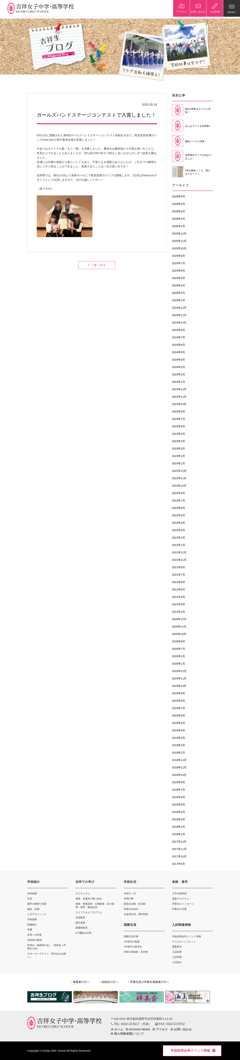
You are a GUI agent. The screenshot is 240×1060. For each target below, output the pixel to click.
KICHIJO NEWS (138, 1029)
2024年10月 (179, 322)
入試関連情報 (181, 924)
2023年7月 (178, 418)
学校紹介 (33, 881)
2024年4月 (178, 359)
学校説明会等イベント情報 (186, 936)
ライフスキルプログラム (89, 912)
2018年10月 (179, 774)
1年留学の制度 (132, 941)
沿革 (29, 898)
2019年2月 (178, 745)
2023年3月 (178, 448)
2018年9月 (178, 782)
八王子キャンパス (37, 914)
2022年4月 (178, 522)
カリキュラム (83, 893)
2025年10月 (179, 248)
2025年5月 (178, 278)
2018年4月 (178, 811)
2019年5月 (178, 722)
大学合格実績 (179, 893)
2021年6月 (178, 582)
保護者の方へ (80, 981)
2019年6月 (178, 715)
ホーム (117, 1029)
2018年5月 (178, 804)
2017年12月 (179, 841)
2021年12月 (179, 552)
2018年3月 (178, 819)
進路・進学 (180, 881)
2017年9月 (178, 863)
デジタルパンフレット (184, 941)
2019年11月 (179, 678)
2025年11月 (179, 241)
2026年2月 (178, 218)
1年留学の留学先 (133, 946)
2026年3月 (178, 211)
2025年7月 (178, 263)
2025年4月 (178, 285)
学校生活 (130, 881)
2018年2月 (178, 826)
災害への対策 (34, 934)
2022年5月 (178, 515)
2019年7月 (178, 708)
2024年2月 (178, 374)
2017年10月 (179, 856)
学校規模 (32, 919)
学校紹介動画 (34, 940)
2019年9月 (178, 693)
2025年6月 (178, 270)
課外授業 (80, 922)
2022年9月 (178, 493)
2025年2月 (178, 292)
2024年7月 (178, 337)
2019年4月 (178, 730)
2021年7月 (178, 574)
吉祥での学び (85, 881)
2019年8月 (178, 700)
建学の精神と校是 (37, 903)
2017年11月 (179, 849)
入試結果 (177, 951)
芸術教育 (80, 917)
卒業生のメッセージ (183, 903)
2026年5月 (178, 196)
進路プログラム (180, 898)
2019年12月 (179, 671)
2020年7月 (178, 648)
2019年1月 (178, 752)
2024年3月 (178, 367)
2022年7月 (178, 500)
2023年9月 (178, 411)
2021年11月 (179, 559)
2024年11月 (179, 315)
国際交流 (130, 924)
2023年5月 (178, 433)
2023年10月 (179, 404)
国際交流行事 (131, 936)
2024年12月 (179, 307)
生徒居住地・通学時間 (136, 914)
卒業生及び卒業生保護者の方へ (148, 981)
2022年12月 (179, 470)
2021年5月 (178, 589)
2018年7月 (178, 789)
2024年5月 (178, 352)
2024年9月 (178, 329)
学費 (29, 929)
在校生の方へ (109, 981)
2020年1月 (178, 663)
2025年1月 (178, 300)
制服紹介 (32, 924)
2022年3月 (178, 530)
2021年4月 (178, 596)
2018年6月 (178, 797)
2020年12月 (179, 619)
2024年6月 (178, 344)
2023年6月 (178, 426)
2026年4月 (178, 203)
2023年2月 (178, 456)
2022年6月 (178, 507)
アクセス (160, 1029)
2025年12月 (179, 233)
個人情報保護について (127, 1033)
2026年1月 (178, 226)
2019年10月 (179, 685)
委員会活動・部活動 (135, 903)
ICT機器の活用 (84, 933)
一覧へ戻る (97, 265)
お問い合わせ (181, 1029)
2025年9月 (178, 255)
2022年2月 (178, 537)
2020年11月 (179, 626)
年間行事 (128, 898)
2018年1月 (178, 834)
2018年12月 (179, 760)
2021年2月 (178, 611)
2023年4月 (178, 441)
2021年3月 (178, 604)
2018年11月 (179, 767)
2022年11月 (179, 478)
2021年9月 (178, 567)
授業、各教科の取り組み (89, 898)
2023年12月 (179, 389)
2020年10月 (179, 634)
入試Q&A (177, 962)
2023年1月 (178, 463)
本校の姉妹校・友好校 (136, 951)
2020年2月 (178, 656)
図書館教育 (82, 927)
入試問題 (177, 957)
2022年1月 (178, 545)
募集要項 (177, 946)
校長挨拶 (32, 893)
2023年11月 (179, 396)
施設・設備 (33, 909)
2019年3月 (178, 737)
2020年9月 (178, 641)
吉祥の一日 (130, 893)
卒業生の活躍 (179, 909)
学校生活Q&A (131, 909)
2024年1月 (178, 381)
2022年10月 (179, 485)
